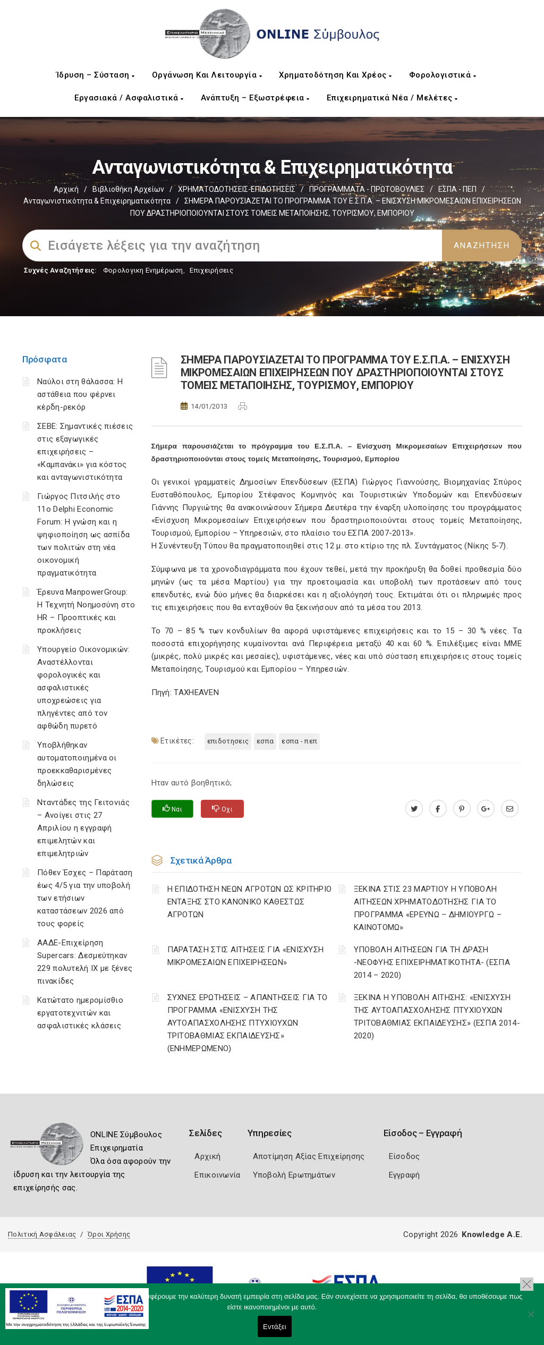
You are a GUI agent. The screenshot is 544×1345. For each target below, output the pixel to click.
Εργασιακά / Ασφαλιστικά (129, 98)
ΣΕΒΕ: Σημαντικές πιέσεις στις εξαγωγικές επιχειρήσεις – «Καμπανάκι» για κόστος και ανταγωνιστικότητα (85, 451)
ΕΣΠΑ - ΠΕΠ (457, 189)
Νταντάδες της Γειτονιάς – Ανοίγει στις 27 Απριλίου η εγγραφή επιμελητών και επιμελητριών (83, 828)
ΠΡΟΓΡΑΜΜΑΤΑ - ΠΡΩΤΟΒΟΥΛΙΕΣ (366, 189)
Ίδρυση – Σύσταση (95, 75)
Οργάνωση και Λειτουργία (207, 75)
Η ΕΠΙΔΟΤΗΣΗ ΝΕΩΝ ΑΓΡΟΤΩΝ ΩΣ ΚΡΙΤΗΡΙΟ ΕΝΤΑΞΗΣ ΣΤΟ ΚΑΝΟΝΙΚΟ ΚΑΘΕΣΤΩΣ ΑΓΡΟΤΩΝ (249, 901)
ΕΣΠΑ (265, 741)
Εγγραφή (404, 1175)
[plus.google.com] (486, 809)
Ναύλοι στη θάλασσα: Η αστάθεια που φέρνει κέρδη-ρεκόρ (80, 394)
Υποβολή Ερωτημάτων (294, 1175)
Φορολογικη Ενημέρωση (143, 270)
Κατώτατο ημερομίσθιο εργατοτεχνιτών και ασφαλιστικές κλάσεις (80, 1012)
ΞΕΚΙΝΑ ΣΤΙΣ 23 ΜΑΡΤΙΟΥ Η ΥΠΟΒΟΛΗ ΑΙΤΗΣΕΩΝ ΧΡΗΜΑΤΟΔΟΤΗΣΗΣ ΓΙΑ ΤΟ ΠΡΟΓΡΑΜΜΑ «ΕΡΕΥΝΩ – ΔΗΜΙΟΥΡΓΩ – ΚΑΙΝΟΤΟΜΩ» (428, 908)
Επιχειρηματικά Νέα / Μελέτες (392, 98)
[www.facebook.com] (438, 809)
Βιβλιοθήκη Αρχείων (128, 189)
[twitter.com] (414, 809)
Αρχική (66, 189)
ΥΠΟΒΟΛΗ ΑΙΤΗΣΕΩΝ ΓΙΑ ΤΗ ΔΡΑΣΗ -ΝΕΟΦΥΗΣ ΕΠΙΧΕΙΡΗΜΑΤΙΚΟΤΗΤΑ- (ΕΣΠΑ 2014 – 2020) (432, 962)
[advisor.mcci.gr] (510, 809)
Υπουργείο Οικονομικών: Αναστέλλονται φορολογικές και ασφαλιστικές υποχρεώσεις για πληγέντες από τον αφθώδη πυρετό (83, 688)
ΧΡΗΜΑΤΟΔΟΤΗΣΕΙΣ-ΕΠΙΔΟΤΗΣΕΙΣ (236, 189)
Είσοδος (404, 1156)
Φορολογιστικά (443, 75)
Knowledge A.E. (492, 1234)
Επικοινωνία (217, 1175)
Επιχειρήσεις (211, 270)
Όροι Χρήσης (109, 1234)
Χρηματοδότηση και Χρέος (335, 75)
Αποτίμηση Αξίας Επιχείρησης (309, 1156)
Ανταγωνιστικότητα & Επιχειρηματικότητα (97, 201)
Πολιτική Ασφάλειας (42, 1234)
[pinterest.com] (462, 809)
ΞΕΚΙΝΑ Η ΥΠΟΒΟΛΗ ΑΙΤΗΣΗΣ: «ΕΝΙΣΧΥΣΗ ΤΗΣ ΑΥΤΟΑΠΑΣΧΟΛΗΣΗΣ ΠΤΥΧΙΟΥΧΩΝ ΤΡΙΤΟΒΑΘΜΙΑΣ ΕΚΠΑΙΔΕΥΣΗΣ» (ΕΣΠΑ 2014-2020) (437, 1017)
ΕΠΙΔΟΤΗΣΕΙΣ (228, 741)
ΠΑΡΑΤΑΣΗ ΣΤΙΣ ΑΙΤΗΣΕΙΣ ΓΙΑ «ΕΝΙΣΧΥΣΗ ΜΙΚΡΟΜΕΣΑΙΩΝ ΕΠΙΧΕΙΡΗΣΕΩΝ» (245, 956)
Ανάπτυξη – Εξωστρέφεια (255, 98)
